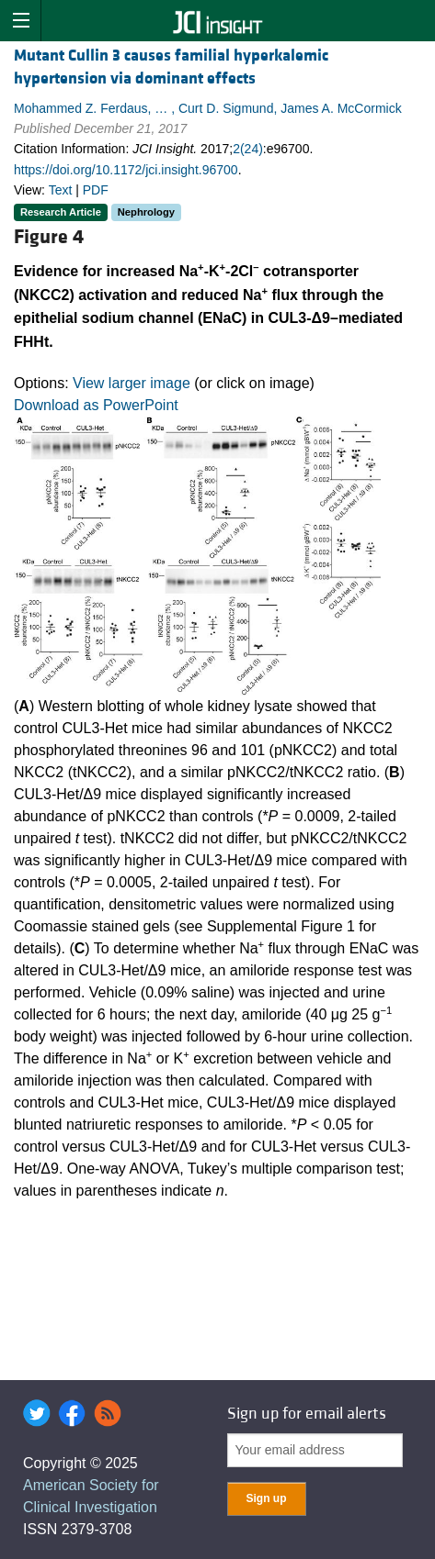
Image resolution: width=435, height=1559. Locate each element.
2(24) (248, 148)
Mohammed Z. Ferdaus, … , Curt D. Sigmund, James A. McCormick (208, 108)
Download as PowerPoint (96, 405)
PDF (96, 190)
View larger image (131, 383)
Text (61, 190)
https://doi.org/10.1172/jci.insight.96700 (126, 169)
